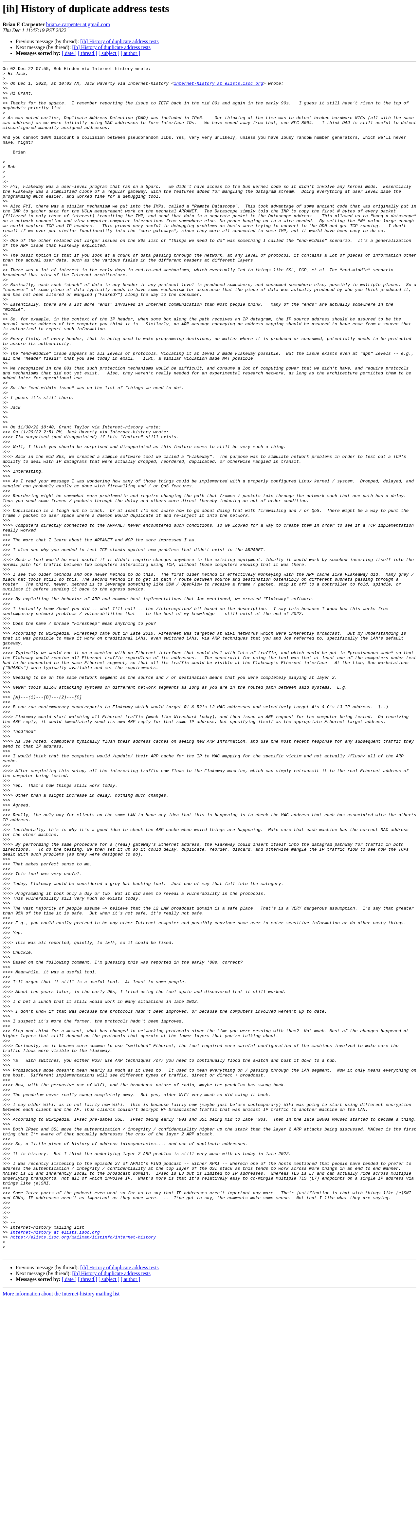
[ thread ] (87, 53)
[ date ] (69, 53)
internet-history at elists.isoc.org (218, 87)
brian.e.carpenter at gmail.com (78, 24)
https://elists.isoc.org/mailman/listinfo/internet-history (83, 1471)
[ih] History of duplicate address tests (119, 41)
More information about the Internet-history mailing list (61, 1531)
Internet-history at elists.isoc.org (55, 1466)
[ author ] (130, 53)
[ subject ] (109, 53)
